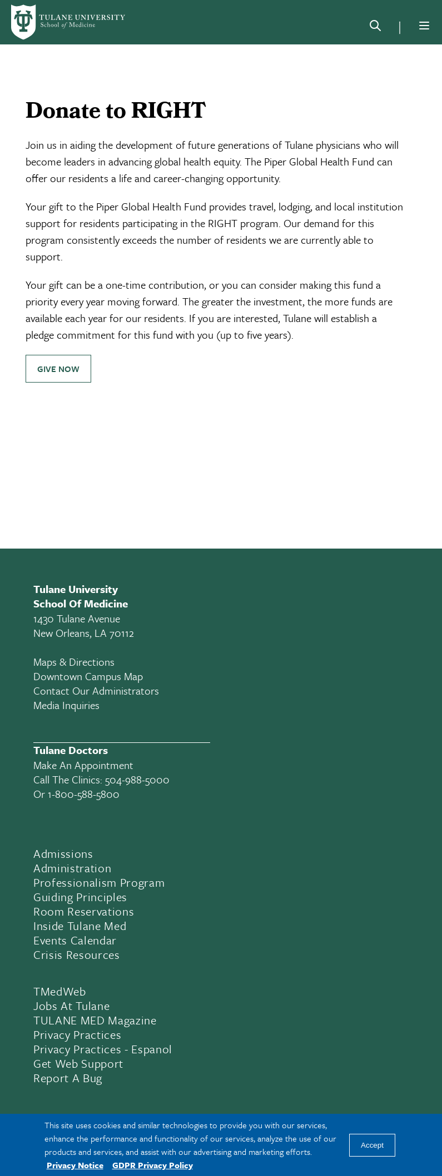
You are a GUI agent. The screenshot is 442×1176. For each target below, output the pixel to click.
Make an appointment (83, 764)
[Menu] (424, 25)
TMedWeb (59, 991)
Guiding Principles (80, 896)
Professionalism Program (99, 882)
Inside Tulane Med (79, 925)
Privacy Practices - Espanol (102, 1049)
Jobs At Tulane (71, 1005)
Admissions (63, 853)
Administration (72, 868)
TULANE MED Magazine (95, 1020)
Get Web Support (78, 1063)
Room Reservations (83, 911)
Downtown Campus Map (88, 676)
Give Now (58, 369)
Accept (372, 1145)
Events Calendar (75, 940)
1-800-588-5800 (84, 793)
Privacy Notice (75, 1165)
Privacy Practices (77, 1034)
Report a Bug (67, 1077)
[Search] (375, 28)
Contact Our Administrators (96, 690)
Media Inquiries (66, 704)
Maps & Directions (74, 661)
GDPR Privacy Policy (152, 1165)
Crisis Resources (76, 954)
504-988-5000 (137, 779)
